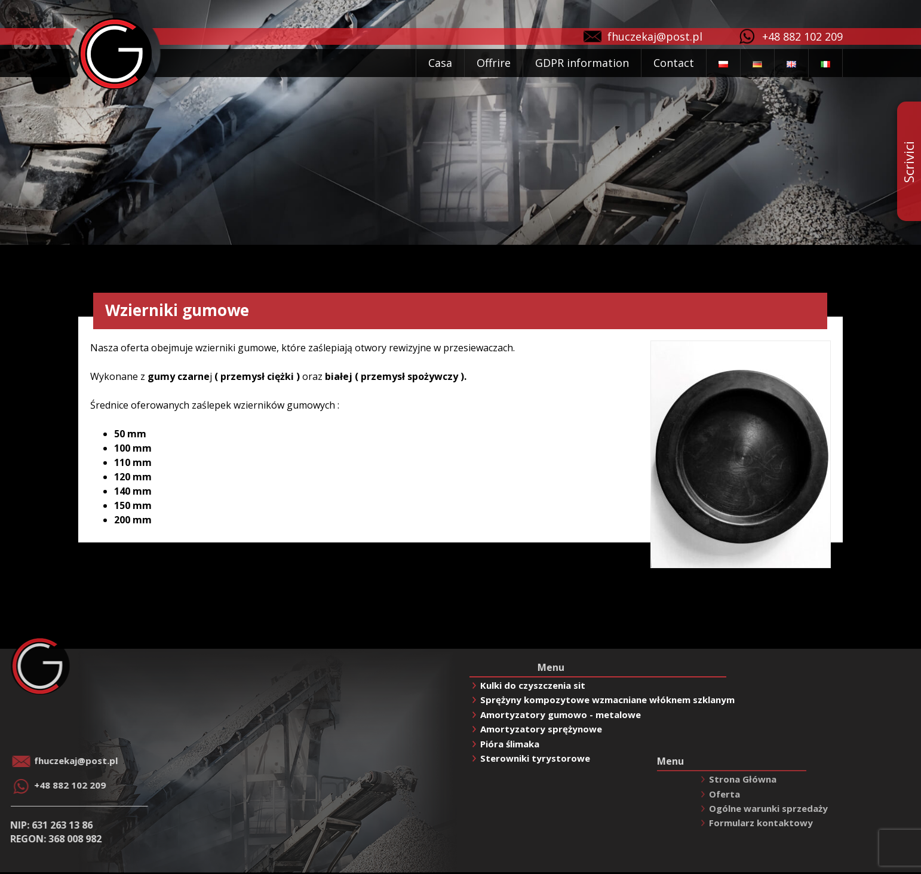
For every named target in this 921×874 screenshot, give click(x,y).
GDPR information (582, 63)
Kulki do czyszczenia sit (532, 685)
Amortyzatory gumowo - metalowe (560, 714)
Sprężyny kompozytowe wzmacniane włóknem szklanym (607, 700)
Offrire (494, 63)
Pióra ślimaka (509, 744)
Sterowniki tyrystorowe (535, 758)
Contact (673, 63)
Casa (440, 63)
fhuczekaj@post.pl (654, 36)
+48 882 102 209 (802, 36)
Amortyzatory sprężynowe (541, 729)
